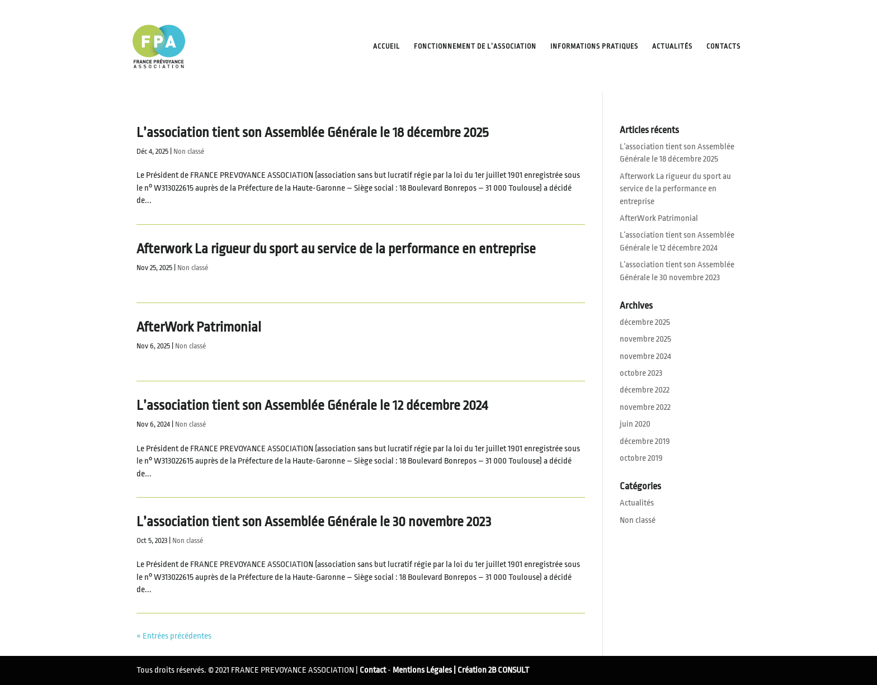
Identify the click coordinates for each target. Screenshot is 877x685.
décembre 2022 (644, 390)
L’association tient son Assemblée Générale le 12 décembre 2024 (312, 405)
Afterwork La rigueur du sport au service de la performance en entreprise (336, 249)
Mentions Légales (422, 670)
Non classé (188, 151)
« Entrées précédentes (173, 636)
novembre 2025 (645, 339)
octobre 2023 (641, 373)
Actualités (672, 46)
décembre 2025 (645, 322)
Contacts (723, 46)
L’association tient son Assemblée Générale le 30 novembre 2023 (313, 522)
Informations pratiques (594, 46)
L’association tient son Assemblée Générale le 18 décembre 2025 (312, 132)
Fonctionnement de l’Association (475, 46)
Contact (373, 670)
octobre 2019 (641, 458)
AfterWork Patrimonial (198, 327)
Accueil (386, 46)
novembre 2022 (645, 407)
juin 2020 (635, 424)
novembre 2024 (645, 356)
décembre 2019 (645, 441)
